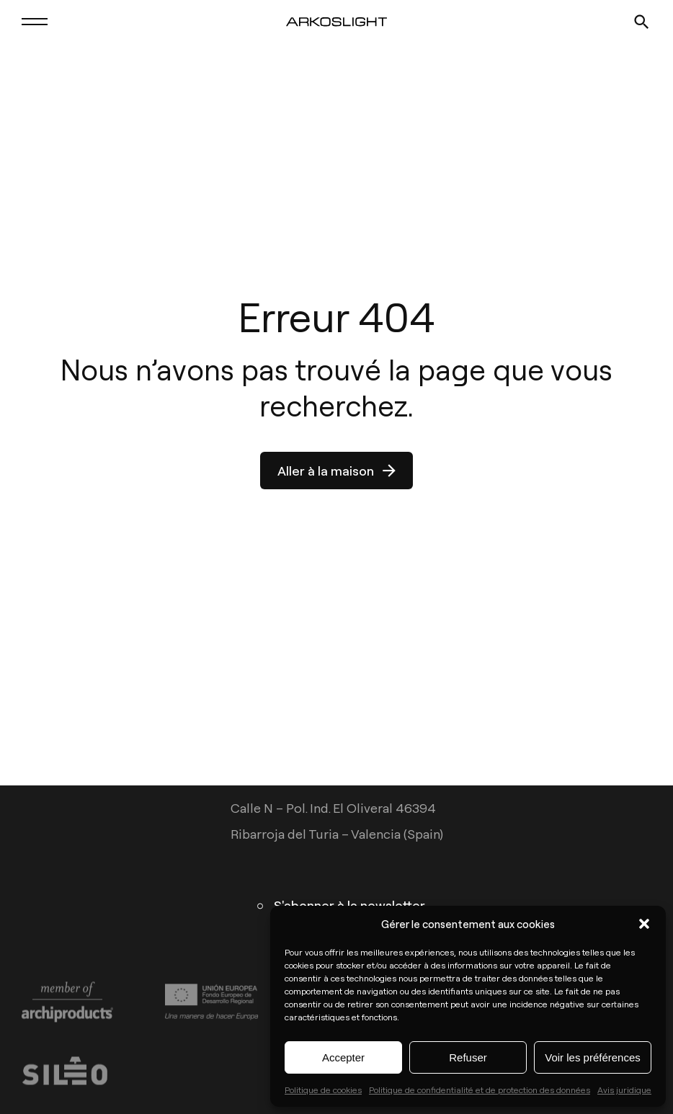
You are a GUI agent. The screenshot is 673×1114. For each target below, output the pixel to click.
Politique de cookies (323, 1089)
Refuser (468, 1057)
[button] (644, 924)
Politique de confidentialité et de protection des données (479, 1089)
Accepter (343, 1057)
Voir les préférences (593, 1057)
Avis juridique (624, 1089)
